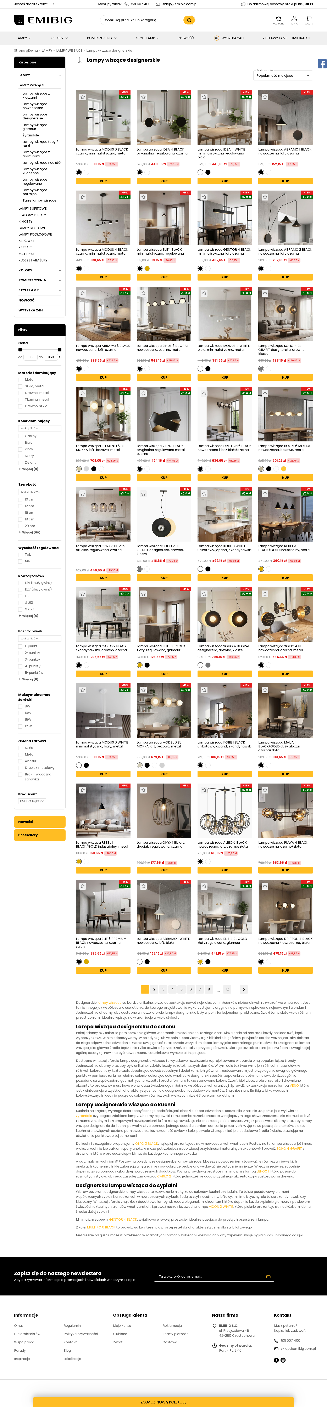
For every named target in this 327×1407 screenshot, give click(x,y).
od (20, 357)
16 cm (29, 512)
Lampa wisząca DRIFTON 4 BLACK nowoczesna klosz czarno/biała (285, 941)
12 (227, 989)
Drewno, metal (37, 392)
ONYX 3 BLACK (146, 1143)
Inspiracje (22, 1358)
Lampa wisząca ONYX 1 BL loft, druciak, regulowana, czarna (161, 845)
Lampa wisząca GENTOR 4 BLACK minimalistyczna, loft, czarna (224, 251)
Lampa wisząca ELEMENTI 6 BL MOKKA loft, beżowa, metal (100, 448)
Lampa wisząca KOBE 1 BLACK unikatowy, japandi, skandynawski (224, 744)
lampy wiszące (110, 1002)
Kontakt (70, 1342)
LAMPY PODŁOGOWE (35, 234)
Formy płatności (176, 1334)
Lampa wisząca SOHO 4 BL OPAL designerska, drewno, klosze (224, 648)
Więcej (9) (30, 469)
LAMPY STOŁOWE (32, 228)
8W (27, 706)
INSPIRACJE (301, 38)
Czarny (31, 436)
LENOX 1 (263, 1171)
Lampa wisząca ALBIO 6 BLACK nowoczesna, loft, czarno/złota (223, 844)
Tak (28, 554)
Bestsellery (28, 835)
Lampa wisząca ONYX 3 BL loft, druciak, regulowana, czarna (100, 548)
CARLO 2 (164, 1176)
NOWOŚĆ (186, 38)
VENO (294, 1085)
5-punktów (34, 672)
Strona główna (26, 50)
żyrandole (84, 1115)
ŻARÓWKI (26, 240)
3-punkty (32, 659)
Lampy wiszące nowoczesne (35, 106)
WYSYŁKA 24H (228, 38)
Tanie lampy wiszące (39, 200)
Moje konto (122, 1325)
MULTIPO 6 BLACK (101, 1227)
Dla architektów (27, 1334)
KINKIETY (25, 221)
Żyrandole (31, 135)
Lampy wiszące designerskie (109, 50)
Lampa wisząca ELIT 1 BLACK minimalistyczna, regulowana (160, 251)
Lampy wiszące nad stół (42, 162)
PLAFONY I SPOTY (32, 215)
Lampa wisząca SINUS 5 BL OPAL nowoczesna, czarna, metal (162, 348)
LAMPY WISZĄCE (69, 50)
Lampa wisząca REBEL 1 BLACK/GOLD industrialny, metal (102, 844)
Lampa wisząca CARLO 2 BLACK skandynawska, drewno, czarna (101, 648)
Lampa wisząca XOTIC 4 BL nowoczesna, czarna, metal (280, 648)
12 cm (29, 506)
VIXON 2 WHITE (221, 1206)
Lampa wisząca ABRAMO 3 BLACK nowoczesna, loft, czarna (103, 348)
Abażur (31, 761)
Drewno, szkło (36, 406)
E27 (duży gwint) (38, 589)
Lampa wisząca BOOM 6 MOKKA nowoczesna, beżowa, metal (284, 448)
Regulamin (72, 1325)
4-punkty (32, 666)
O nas (18, 1325)
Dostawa (170, 1342)
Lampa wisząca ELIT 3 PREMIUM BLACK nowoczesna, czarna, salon (101, 943)
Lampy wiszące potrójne (35, 192)
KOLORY (57, 38)
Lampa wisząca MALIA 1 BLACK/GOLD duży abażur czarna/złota (279, 746)
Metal (29, 379)
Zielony (30, 462)
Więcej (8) (30, 679)
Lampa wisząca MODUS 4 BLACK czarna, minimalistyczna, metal (102, 251)
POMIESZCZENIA (100, 38)
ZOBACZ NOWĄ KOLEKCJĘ (163, 1402)
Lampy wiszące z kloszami (36, 95)
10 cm (29, 499)
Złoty (29, 449)
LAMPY (21, 38)
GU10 (29, 602)
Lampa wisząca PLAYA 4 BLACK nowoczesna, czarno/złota (283, 845)
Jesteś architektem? (31, 4)
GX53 (29, 609)
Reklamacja (172, 1325)
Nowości (25, 821)
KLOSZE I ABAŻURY (33, 260)
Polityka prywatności (81, 1334)
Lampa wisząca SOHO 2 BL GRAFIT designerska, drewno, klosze (160, 550)
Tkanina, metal (37, 399)
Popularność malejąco (275, 75)
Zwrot (118, 1342)
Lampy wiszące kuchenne (35, 171)
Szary (29, 455)
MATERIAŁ (26, 254)
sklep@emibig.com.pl (179, 4)
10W (28, 713)
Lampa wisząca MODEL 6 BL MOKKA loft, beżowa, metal (159, 744)
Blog (67, 1350)
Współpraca (24, 1342)
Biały (28, 442)
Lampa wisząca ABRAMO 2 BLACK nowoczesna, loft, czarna (285, 251)
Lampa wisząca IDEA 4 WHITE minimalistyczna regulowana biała (221, 153)
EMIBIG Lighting (32, 801)
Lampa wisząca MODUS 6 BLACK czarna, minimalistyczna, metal (102, 151)
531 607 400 (140, 4)
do (41, 357)
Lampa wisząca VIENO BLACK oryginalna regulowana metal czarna (161, 450)
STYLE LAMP (145, 38)
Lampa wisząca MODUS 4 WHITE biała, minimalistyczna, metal (224, 348)
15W (28, 719)
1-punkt (31, 646)
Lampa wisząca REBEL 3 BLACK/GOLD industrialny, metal (284, 548)
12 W (28, 726)
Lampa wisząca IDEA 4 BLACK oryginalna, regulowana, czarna (162, 151)
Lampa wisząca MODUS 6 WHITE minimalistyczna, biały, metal (102, 744)
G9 (27, 596)
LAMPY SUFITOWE (32, 208)
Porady (20, 1350)
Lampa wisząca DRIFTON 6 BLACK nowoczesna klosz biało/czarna (225, 448)
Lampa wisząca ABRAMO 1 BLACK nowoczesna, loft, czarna (284, 151)
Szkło (29, 747)
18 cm (29, 519)
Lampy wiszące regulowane (35, 181)
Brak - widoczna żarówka (38, 777)
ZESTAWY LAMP (275, 38)
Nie (27, 561)
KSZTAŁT (25, 247)
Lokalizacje (72, 1358)
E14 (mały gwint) (38, 582)
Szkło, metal (34, 386)
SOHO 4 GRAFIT (289, 1148)
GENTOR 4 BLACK (123, 1219)
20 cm (30, 526)
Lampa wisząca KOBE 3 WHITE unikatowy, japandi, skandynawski (224, 548)
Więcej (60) (31, 532)
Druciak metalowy (40, 767)
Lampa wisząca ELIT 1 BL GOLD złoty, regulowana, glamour (161, 648)
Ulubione (120, 1334)
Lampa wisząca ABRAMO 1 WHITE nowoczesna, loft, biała (163, 941)
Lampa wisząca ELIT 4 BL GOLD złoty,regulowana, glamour (222, 941)
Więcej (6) (30, 616)
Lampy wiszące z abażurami (36, 154)
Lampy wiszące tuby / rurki (40, 143)
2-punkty (32, 652)
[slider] (20, 349)
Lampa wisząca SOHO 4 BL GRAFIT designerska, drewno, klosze (281, 350)
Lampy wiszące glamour (35, 127)
